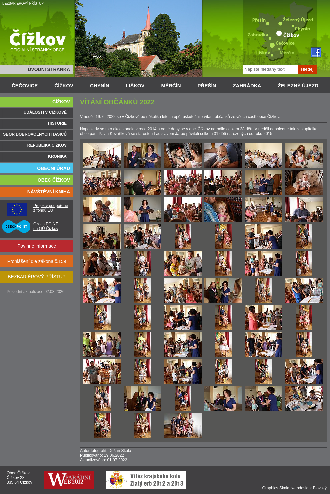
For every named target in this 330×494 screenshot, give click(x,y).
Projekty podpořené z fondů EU (50, 208)
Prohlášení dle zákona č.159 (36, 261)
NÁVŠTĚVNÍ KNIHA (48, 191)
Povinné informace (36, 246)
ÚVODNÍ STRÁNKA (49, 69)
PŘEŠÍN (207, 85)
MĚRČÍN (171, 85)
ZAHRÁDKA (247, 85)
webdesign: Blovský (309, 488)
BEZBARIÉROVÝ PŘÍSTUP (23, 3)
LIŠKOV (135, 85)
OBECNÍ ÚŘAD (53, 168)
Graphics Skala (275, 488)
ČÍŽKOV (63, 85)
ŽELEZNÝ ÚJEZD (298, 85)
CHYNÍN (99, 85)
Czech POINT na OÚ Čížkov (45, 226)
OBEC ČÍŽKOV (54, 180)
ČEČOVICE (25, 85)
